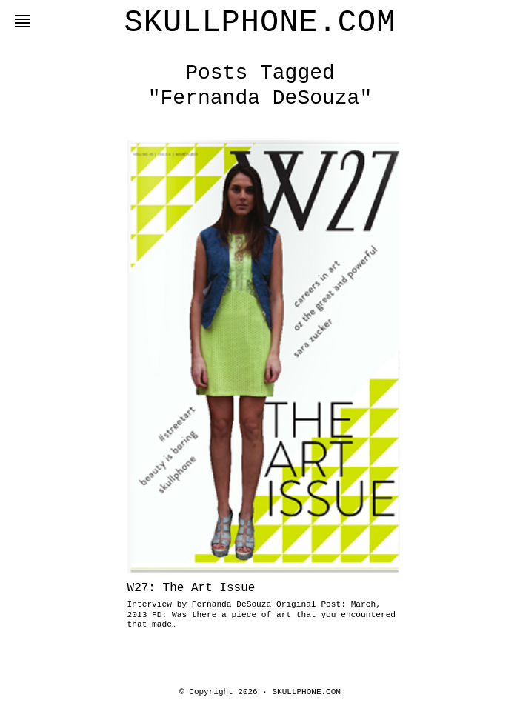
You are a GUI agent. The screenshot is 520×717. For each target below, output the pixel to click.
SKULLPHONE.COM (260, 23)
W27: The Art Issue (191, 588)
